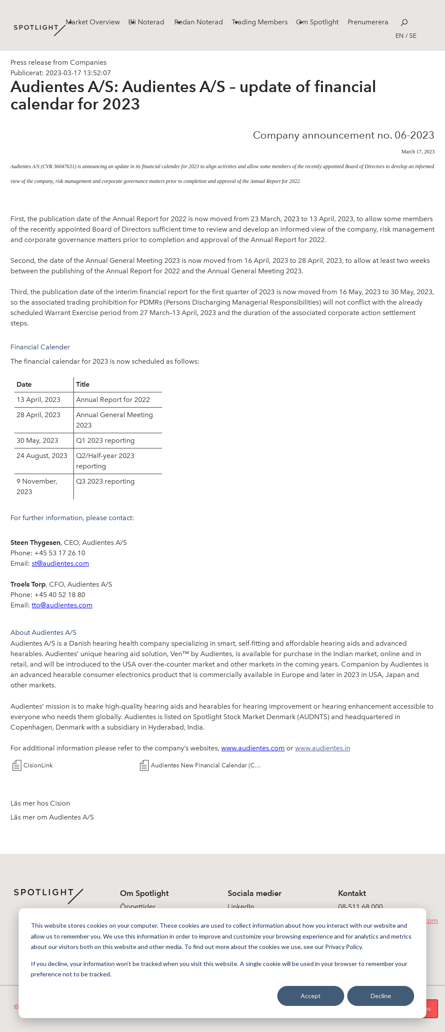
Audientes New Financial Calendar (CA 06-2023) (207, 765)
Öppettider (138, 907)
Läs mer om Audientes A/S (52, 817)
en (399, 36)
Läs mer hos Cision (40, 803)
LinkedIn (241, 907)
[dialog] (222, 963)
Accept (311, 995)
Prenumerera (368, 22)
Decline (381, 995)
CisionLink (38, 765)
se (412, 36)
